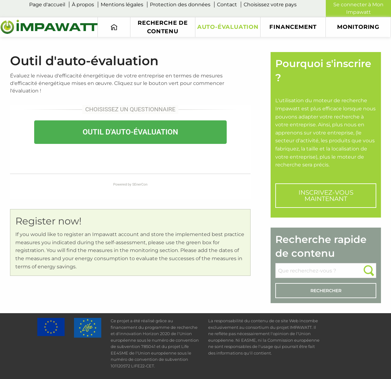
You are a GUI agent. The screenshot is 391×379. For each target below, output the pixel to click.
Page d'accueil (47, 5)
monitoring (358, 27)
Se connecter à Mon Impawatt (358, 8)
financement (293, 27)
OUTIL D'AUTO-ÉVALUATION (130, 132)
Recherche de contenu (163, 26)
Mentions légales (122, 5)
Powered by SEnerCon (130, 184)
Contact (227, 5)
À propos (83, 5)
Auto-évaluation (228, 27)
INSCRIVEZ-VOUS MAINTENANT (326, 196)
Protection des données (180, 5)
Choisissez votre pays (270, 5)
